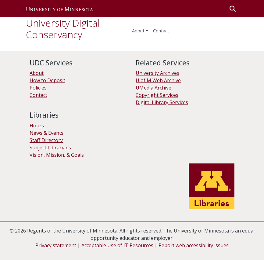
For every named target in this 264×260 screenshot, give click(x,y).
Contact (38, 95)
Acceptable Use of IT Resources (117, 245)
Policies (38, 87)
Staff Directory (46, 140)
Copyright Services (157, 95)
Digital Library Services (162, 102)
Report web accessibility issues (194, 245)
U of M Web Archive (158, 80)
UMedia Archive (153, 87)
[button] (59, 8)
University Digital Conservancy (63, 28)
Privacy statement (55, 245)
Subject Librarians (50, 147)
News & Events (46, 133)
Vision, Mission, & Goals (57, 155)
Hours (37, 125)
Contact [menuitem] (161, 30)
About (138, 30)
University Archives (157, 73)
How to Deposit (47, 80)
